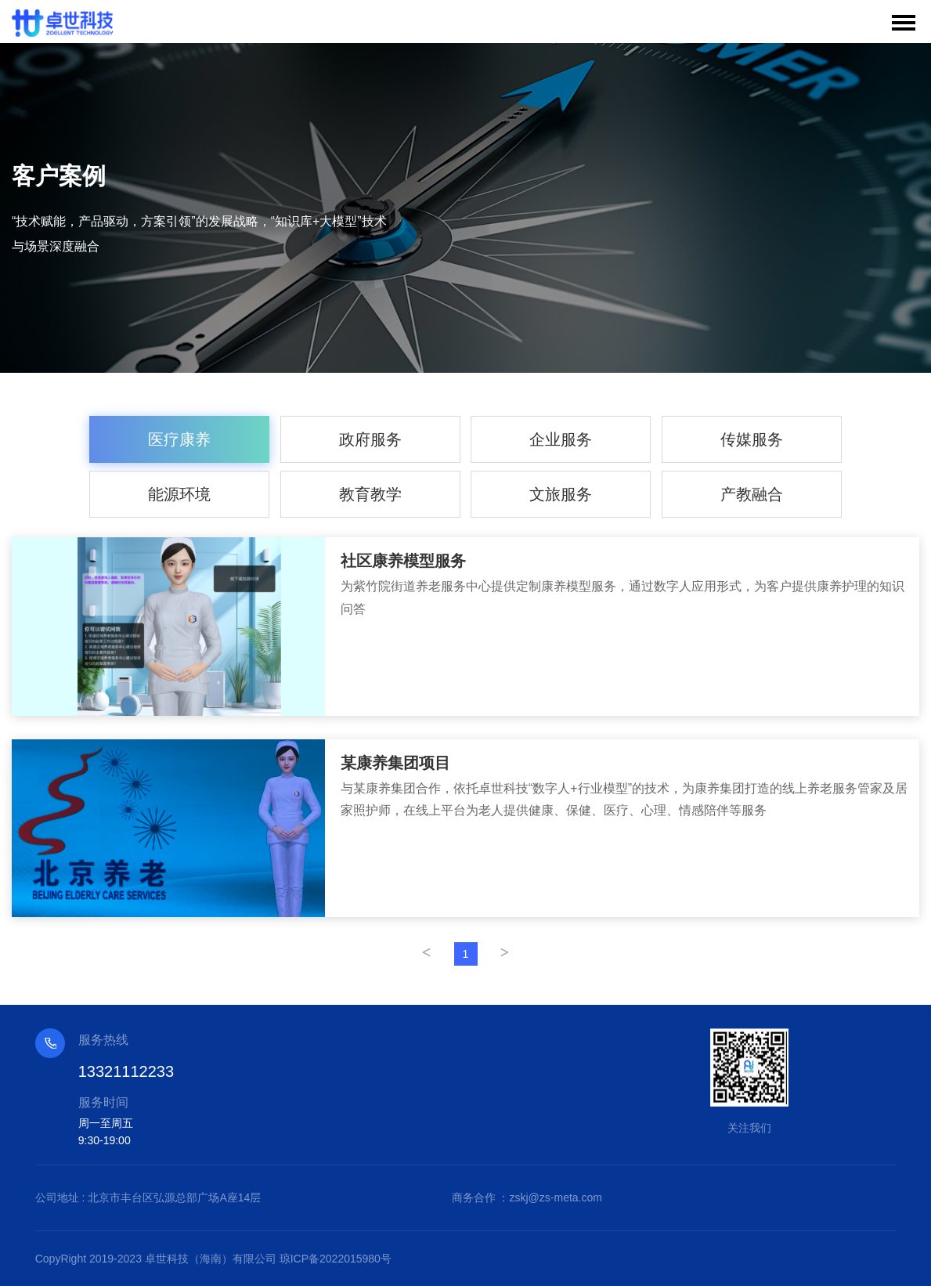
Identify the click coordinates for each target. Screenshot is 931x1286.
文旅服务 (560, 494)
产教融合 (751, 494)
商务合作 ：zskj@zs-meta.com (527, 1197)
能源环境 (179, 494)
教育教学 (370, 494)
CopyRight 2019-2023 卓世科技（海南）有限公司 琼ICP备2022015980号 (213, 1258)
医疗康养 (179, 439)
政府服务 (370, 439)
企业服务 (560, 439)
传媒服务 (751, 439)
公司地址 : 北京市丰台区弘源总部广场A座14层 (148, 1197)
